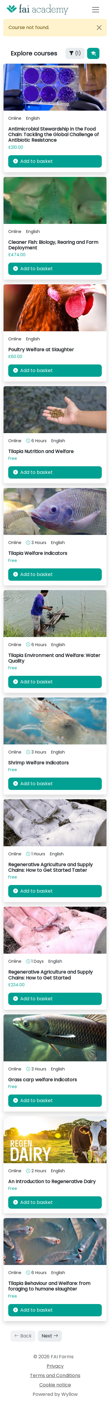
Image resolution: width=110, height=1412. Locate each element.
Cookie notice (55, 1384)
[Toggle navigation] (96, 9)
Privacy (55, 1366)
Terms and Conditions (55, 1375)
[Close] (99, 27)
